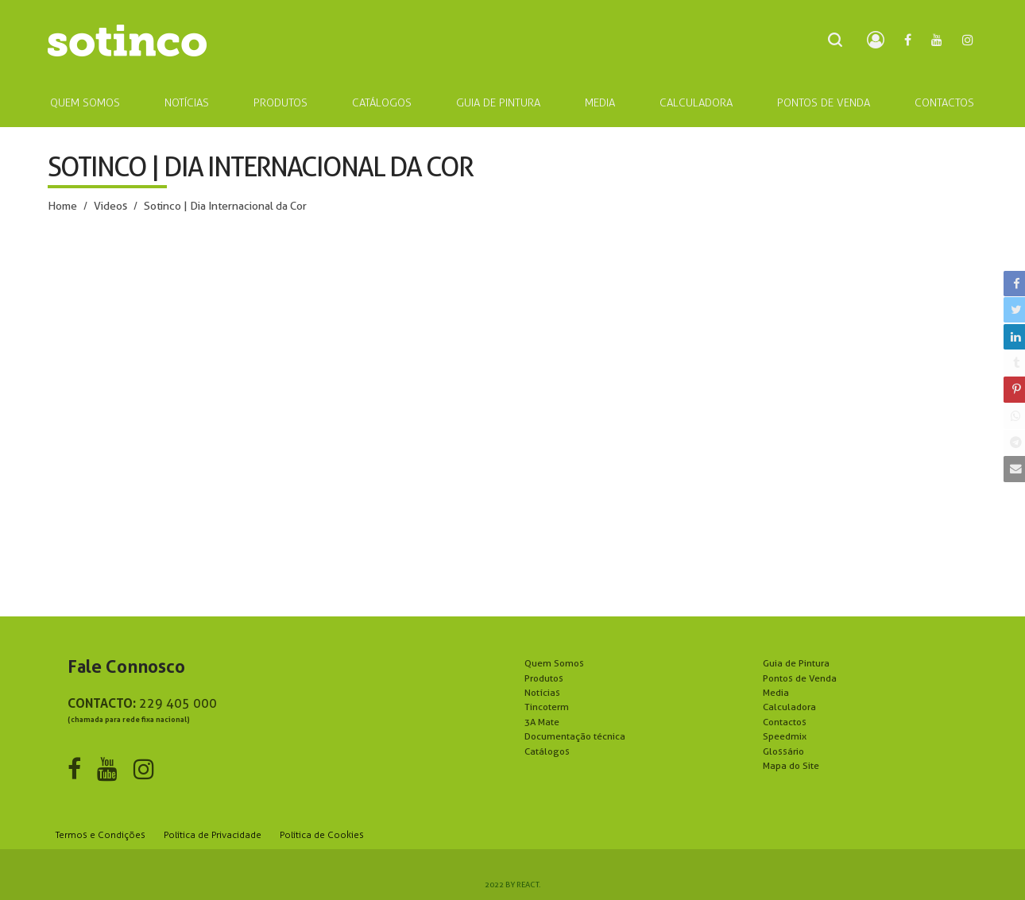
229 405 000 (178, 703)
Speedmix (784, 736)
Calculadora (789, 707)
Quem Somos (554, 663)
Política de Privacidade (212, 834)
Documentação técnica (574, 736)
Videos (110, 205)
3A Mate (541, 722)
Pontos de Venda (800, 678)
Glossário (783, 751)
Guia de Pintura (796, 663)
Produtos (543, 678)
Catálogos (547, 751)
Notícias (542, 692)
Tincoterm (546, 707)
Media (776, 692)
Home (62, 205)
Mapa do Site (791, 765)
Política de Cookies (322, 834)
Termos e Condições (100, 834)
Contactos (784, 722)
